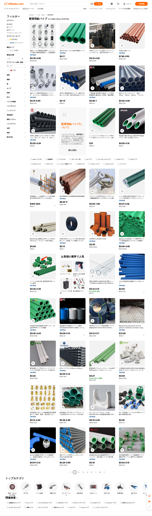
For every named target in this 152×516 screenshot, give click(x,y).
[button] (91, 4)
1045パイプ (80, 164)
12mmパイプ (84, 507)
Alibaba (31, 15)
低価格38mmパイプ (13, 503)
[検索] (98, 3)
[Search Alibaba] (59, 4)
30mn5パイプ (36, 164)
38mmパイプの (36, 159)
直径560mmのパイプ (127, 503)
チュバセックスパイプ (103, 159)
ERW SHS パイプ (62, 503)
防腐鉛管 (49, 159)
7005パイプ (132, 159)
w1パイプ (71, 507)
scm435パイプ (95, 503)
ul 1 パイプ (122, 164)
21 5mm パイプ (93, 164)
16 (100, 472)
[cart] (118, 4)
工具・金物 (40, 15)
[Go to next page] (104, 472)
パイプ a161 (61, 159)
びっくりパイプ (42, 507)
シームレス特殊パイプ (64, 164)
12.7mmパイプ (108, 164)
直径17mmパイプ (58, 507)
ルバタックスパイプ (13, 507)
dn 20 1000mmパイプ (44, 503)
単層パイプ (28, 507)
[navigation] (16, 244)
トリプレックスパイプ (100, 507)
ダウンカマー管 (74, 159)
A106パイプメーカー (79, 503)
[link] (149, 496)
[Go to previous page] (70, 472)
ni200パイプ (119, 159)
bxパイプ (88, 159)
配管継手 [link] (51, 15)
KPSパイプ (49, 164)
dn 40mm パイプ (110, 503)
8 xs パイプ (28, 503)
